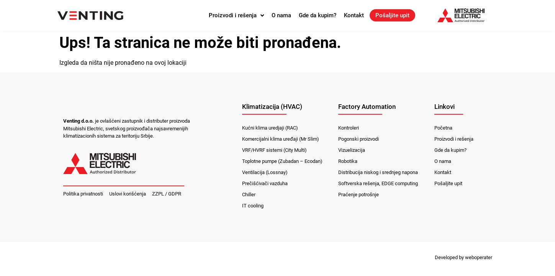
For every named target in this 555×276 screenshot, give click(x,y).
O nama (281, 15)
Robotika (347, 161)
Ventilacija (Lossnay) (265, 172)
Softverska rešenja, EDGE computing (378, 183)
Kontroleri (348, 128)
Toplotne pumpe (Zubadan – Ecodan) (282, 161)
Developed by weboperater (463, 257)
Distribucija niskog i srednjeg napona (378, 172)
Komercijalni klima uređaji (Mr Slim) (280, 139)
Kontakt (354, 15)
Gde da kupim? (317, 15)
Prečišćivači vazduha (265, 183)
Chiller (248, 194)
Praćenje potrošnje (358, 194)
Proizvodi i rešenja (236, 15)
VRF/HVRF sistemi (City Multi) (274, 150)
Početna (443, 128)
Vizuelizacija (351, 150)
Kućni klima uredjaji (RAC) (270, 128)
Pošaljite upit (392, 15)
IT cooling (253, 206)
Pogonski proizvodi (358, 139)
